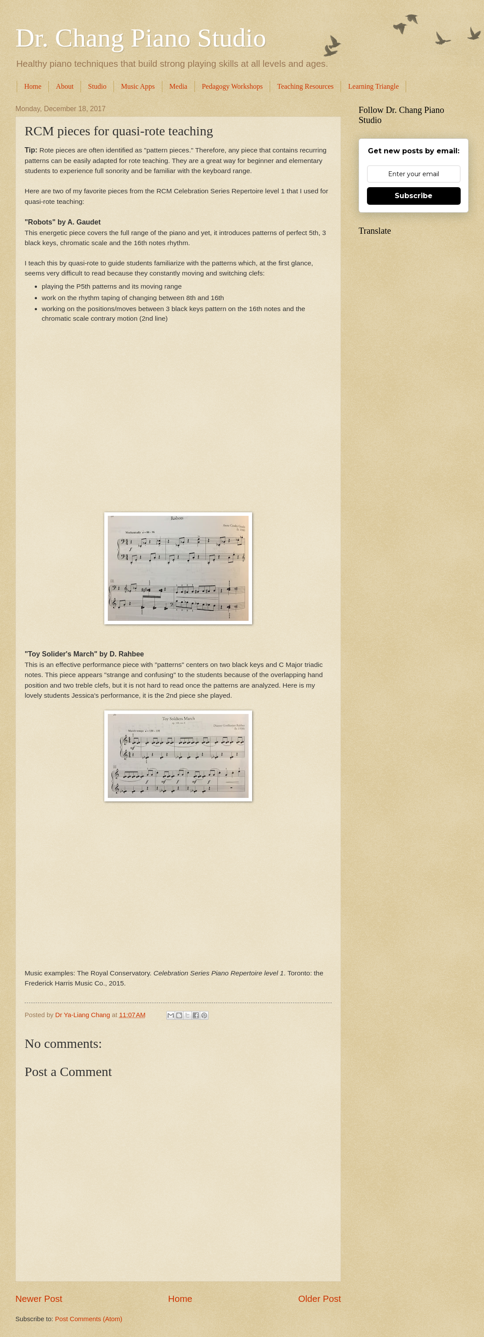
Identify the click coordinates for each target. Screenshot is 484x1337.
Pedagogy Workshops (232, 86)
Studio (97, 86)
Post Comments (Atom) (88, 1319)
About (64, 86)
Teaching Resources (305, 86)
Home (32, 86)
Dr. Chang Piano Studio (140, 37)
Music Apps (138, 86)
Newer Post (38, 1299)
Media (178, 86)
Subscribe (414, 196)
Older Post (319, 1299)
